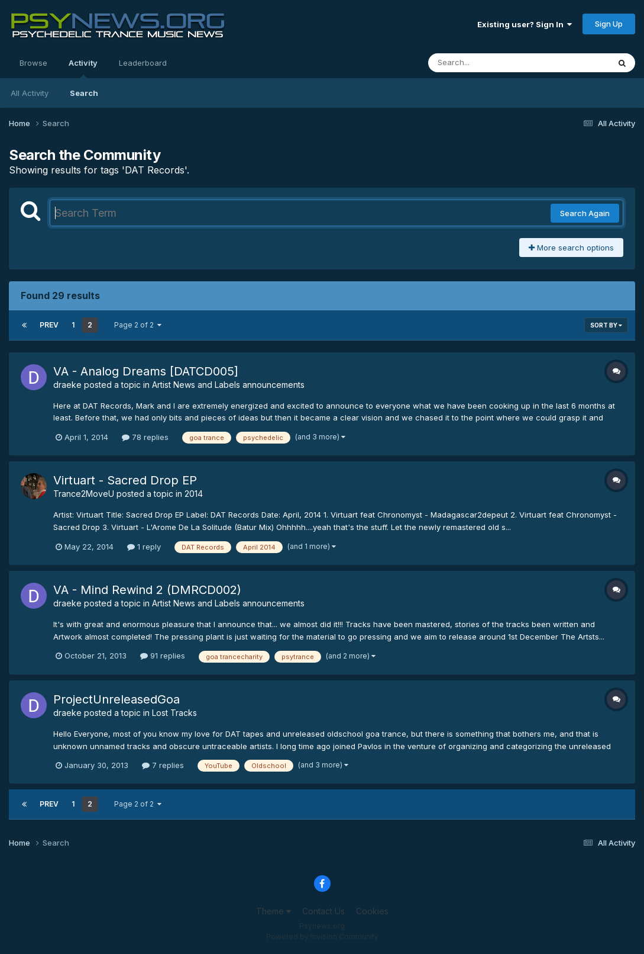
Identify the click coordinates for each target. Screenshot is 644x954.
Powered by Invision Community (322, 936)
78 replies (145, 437)
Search (84, 93)
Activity (83, 68)
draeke (67, 385)
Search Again (585, 213)
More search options (571, 247)
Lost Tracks (174, 713)
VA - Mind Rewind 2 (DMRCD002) (147, 590)
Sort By (606, 325)
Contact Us (323, 911)
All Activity (29, 93)
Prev (49, 324)
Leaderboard (143, 63)
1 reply (144, 546)
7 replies (163, 765)
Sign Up (609, 23)
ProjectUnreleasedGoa (116, 699)
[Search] (486, 62)
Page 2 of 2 (137, 324)
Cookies (372, 911)
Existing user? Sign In (524, 24)
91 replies (162, 655)
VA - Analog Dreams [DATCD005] (145, 371)
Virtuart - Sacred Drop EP (125, 480)
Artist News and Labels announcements (228, 385)
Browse (33, 63)
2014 (194, 494)
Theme (273, 911)
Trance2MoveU (83, 494)
